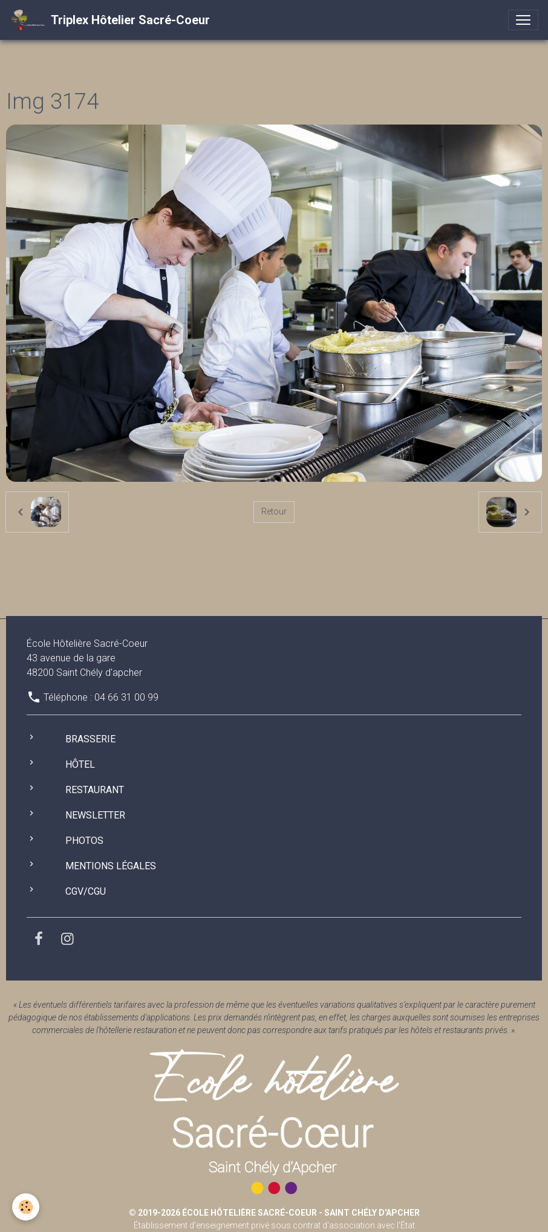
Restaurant (94, 790)
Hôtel (80, 764)
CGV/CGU (85, 891)
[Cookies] (25, 1207)
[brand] (110, 20)
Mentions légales (110, 866)
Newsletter (95, 815)
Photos (84, 840)
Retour (274, 511)
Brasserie (90, 739)
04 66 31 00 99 (126, 697)
